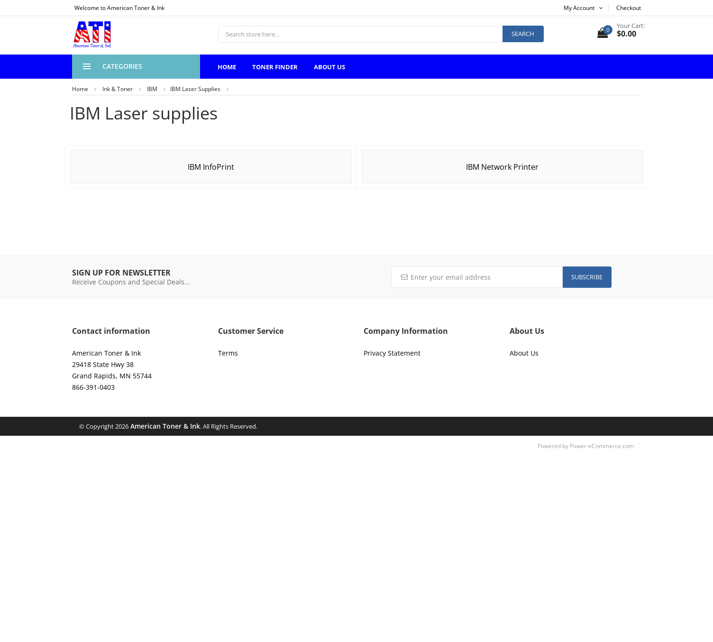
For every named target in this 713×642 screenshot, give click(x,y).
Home (227, 67)
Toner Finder (275, 67)
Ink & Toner (117, 89)
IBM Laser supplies (195, 89)
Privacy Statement (392, 353)
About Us (329, 67)
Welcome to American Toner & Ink (119, 8)
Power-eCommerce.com (602, 446)
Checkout (628, 8)
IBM (152, 89)
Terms (228, 353)
